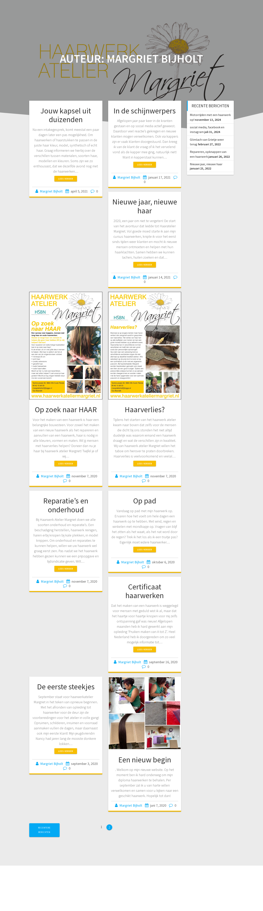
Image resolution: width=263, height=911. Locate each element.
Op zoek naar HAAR (66, 409)
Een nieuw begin (144, 760)
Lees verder (65, 178)
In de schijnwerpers (144, 111)
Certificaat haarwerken (144, 591)
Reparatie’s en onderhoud (65, 505)
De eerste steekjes (66, 686)
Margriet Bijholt (51, 191)
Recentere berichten (44, 830)
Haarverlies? (145, 409)
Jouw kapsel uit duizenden (65, 115)
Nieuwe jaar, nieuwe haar (144, 206)
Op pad (144, 501)
